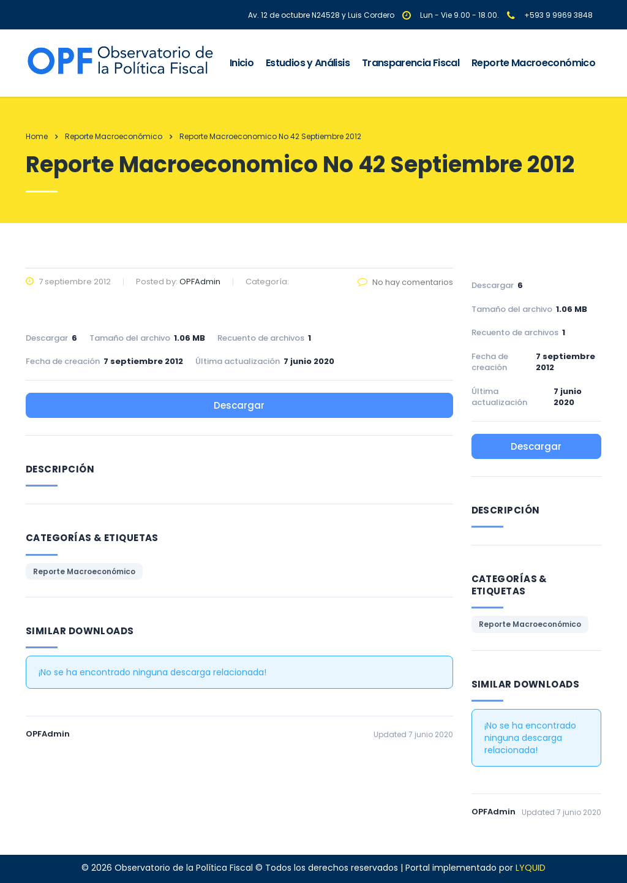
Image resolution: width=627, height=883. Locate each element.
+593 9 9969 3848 (558, 15)
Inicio (241, 63)
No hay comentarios (405, 282)
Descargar (239, 405)
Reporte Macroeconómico (533, 63)
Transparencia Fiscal (410, 63)
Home (37, 136)
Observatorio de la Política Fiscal (184, 868)
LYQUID (531, 868)
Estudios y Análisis (308, 63)
